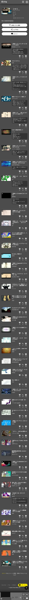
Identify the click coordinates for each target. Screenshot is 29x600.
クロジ (13, 236)
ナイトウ (14, 288)
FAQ (9, 585)
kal (12, 225)
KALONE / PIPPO (15, 276)
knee (13, 62)
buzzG (13, 496)
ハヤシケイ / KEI (15, 433)
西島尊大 (14, 196)
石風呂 (13, 413)
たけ (13, 213)
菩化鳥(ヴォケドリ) (16, 46)
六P (13, 80)
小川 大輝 (14, 320)
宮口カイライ (15, 454)
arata (13, 300)
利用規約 (14, 585)
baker (13, 351)
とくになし (14, 524)
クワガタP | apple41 (16, 402)
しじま (13, 131)
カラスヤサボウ (15, 475)
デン (13, 115)
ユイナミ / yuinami (16, 149)
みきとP (13, 533)
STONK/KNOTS (15, 362)
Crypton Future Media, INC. (15, 587)
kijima (13, 330)
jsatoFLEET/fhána (15, 164)
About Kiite (4, 585)
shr (12, 179)
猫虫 (13, 554)
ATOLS (13, 341)
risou (13, 381)
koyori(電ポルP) (15, 309)
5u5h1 (13, 424)
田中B (13, 255)
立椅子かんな (15, 443)
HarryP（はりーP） (16, 485)
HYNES (13, 372)
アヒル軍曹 (14, 543)
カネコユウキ (15, 98)
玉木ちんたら (15, 464)
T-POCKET (14, 266)
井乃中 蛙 (14, 246)
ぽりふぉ (14, 564)
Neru (13, 513)
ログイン (4, 573)
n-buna (13, 392)
